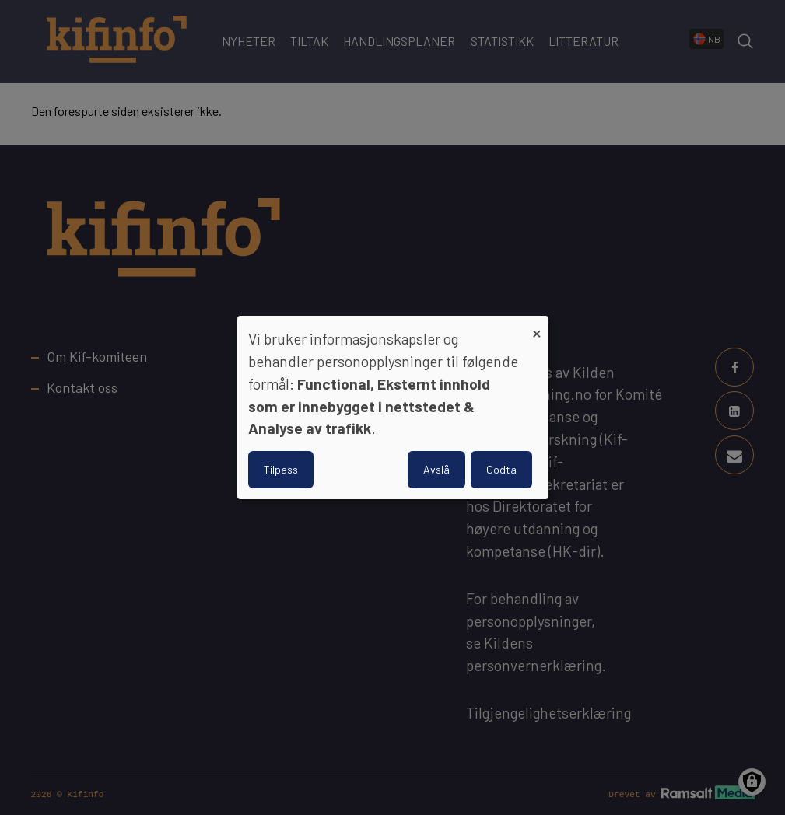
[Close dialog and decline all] (536, 325)
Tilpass (281, 469)
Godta (501, 469)
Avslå (436, 469)
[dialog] (392, 407)
